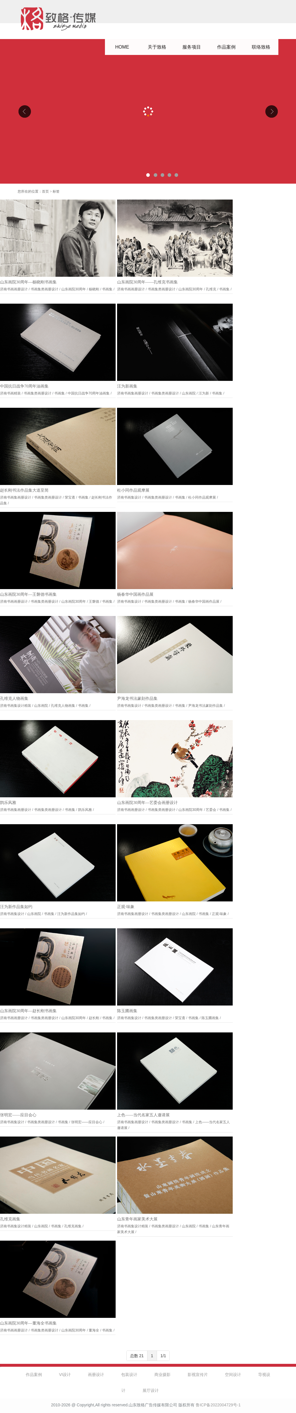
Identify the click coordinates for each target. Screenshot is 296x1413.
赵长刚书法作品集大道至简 (24, 490)
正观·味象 (125, 907)
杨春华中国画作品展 (135, 594)
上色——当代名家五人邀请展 (143, 1115)
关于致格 (157, 47)
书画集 (107, 289)
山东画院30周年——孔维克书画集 (147, 282)
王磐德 (94, 601)
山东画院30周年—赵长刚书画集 (28, 1011)
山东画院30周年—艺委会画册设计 (147, 802)
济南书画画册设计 (14, 289)
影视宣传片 (198, 1374)
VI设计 (65, 1374)
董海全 (94, 1330)
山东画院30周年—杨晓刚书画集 (28, 282)
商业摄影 (162, 1374)
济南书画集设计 (129, 497)
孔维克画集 (10, 1219)
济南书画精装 (10, 393)
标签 (56, 191)
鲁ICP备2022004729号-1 (218, 1405)
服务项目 (191, 47)
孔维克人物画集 (14, 698)
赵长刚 (94, 1018)
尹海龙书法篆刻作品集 (137, 698)
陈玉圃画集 (127, 1011)
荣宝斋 (70, 497)
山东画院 (189, 393)
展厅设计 (151, 1390)
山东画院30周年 (73, 289)
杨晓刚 (94, 289)
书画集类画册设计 (44, 289)
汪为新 (204, 393)
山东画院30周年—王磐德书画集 (28, 594)
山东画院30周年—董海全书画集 (28, 1323)
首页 (45, 191)
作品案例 (226, 47)
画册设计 (96, 1374)
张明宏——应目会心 (18, 1115)
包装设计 (129, 1374)
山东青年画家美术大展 (137, 1219)
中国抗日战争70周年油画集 (24, 386)
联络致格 (261, 47)
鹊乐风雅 (8, 802)
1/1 (163, 1355)
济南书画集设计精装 (15, 706)
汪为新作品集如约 (16, 907)
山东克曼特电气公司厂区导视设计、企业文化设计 (148, 111)
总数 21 (137, 1355)
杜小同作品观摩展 (133, 490)
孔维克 (211, 289)
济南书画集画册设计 (132, 393)
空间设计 (233, 1374)
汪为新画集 (127, 386)
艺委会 (211, 810)
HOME (122, 47)
